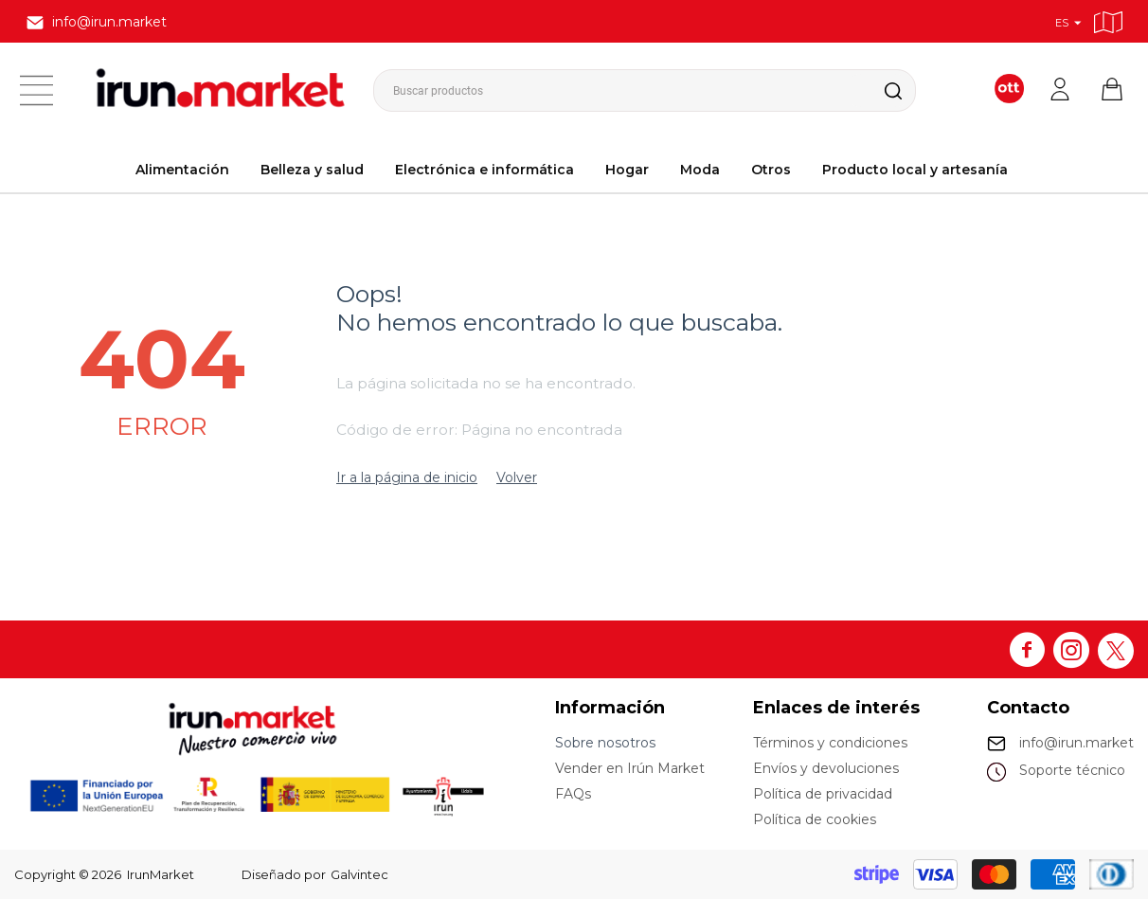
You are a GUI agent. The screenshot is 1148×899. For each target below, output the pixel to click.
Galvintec (359, 874)
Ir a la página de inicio (406, 477)
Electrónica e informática (484, 169)
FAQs (573, 793)
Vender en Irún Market (630, 768)
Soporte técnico (1072, 770)
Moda (700, 169)
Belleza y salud (312, 169)
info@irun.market (1076, 742)
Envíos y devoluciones (826, 768)
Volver (516, 477)
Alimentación (182, 169)
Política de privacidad (822, 793)
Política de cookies (814, 819)
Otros (771, 169)
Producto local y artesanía (915, 169)
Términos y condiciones (830, 742)
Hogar (627, 169)
